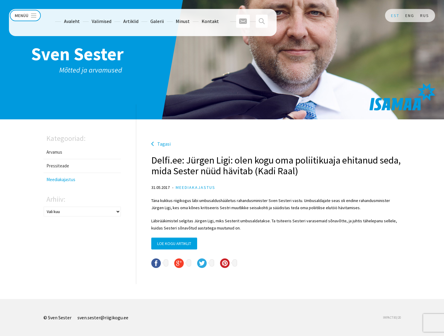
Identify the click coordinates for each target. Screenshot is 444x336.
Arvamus (54, 152)
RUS (424, 15)
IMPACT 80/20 (392, 317)
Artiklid (119, 16)
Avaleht (60, 16)
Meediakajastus (60, 179)
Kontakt (199, 16)
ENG (409, 15)
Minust (171, 16)
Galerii (145, 16)
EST (395, 15)
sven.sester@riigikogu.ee (102, 317)
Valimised (90, 16)
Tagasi (164, 144)
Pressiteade (57, 166)
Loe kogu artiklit (174, 243)
